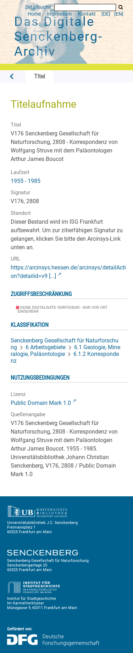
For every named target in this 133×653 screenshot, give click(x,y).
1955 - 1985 (25, 181)
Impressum (59, 14)
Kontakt (87, 14)
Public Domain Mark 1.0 (41, 403)
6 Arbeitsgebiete (46, 347)
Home (34, 14)
